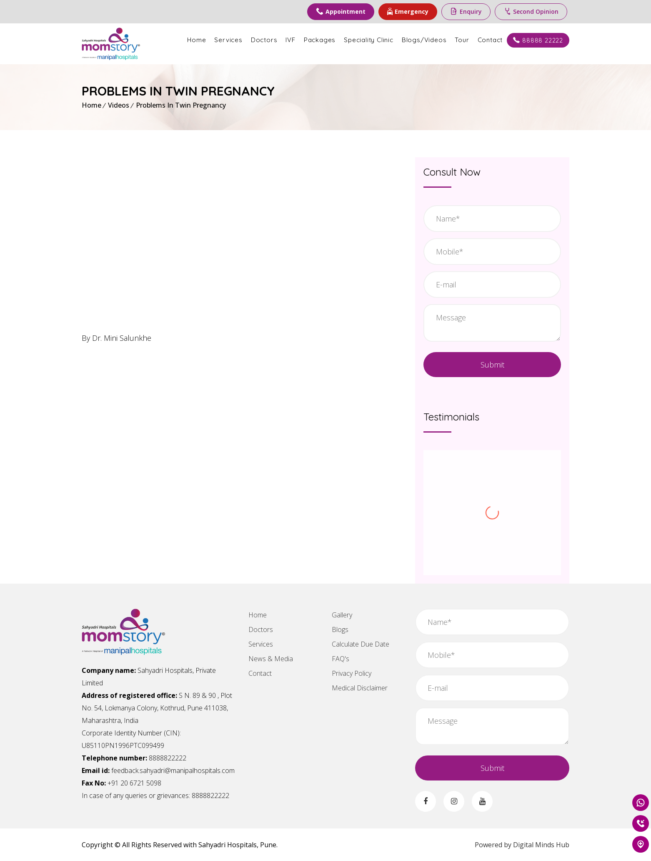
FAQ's (340, 658)
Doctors (264, 40)
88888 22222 (538, 40)
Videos (118, 105)
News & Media (270, 658)
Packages (320, 40)
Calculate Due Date (360, 644)
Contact (490, 40)
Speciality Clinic (368, 40)
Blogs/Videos (424, 40)
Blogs (340, 629)
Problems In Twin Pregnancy (181, 105)
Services (228, 40)
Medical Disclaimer (360, 687)
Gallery (342, 614)
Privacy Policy (351, 673)
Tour (462, 40)
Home (196, 40)
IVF (290, 40)
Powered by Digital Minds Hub (522, 844)
